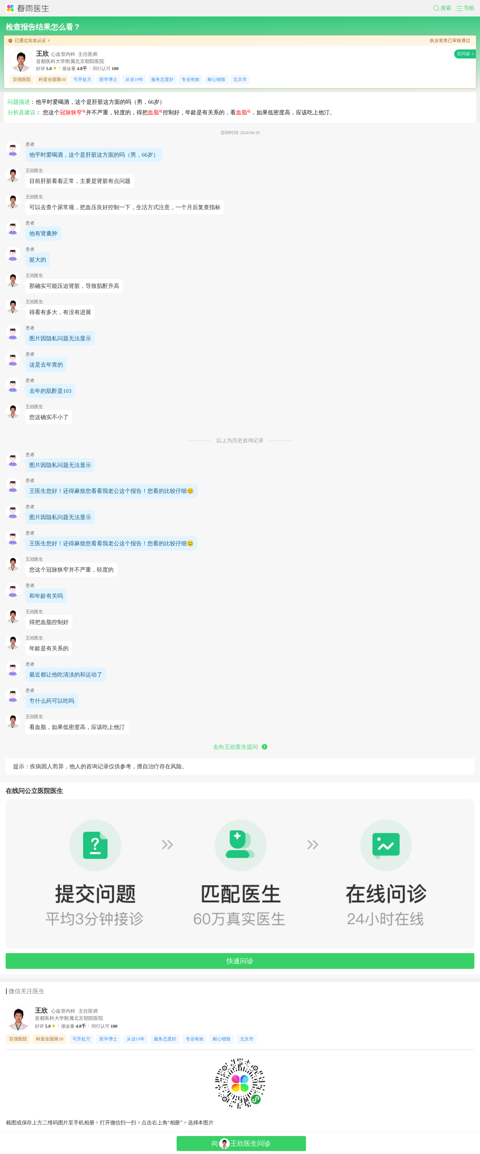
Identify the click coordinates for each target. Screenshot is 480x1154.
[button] (445, 8)
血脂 (155, 112)
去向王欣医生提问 (240, 747)
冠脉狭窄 (73, 112)
